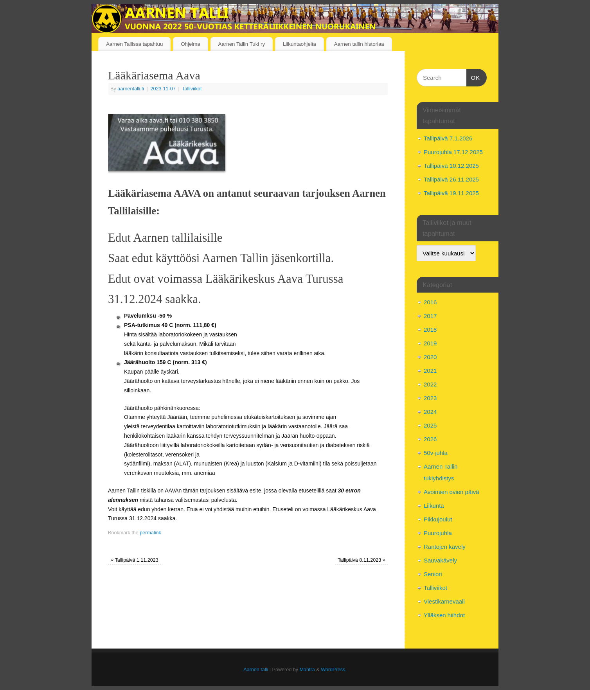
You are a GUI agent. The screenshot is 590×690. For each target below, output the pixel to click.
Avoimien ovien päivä (451, 492)
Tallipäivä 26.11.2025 (451, 179)
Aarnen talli (255, 669)
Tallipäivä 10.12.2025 (451, 165)
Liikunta (434, 505)
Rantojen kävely (445, 546)
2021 (430, 370)
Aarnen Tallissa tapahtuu (134, 44)
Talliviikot (191, 89)
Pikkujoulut (438, 519)
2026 (430, 439)
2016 (430, 302)
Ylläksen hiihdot (444, 615)
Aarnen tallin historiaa (359, 44)
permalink (150, 532)
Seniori (433, 574)
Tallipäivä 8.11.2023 (361, 560)
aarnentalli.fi (130, 89)
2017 (430, 316)
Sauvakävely (440, 560)
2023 (430, 398)
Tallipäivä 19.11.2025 (451, 193)
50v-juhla (436, 452)
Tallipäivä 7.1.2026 (448, 138)
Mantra (307, 669)
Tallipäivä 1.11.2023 (134, 560)
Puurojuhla (438, 533)
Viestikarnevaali (444, 601)
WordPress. (334, 669)
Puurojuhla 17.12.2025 (453, 152)
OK (473, 76)
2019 (430, 343)
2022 (430, 384)
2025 (430, 425)
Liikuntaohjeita (299, 44)
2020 (430, 357)
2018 (430, 329)
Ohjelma (190, 44)
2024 (430, 411)
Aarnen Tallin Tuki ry (241, 44)
